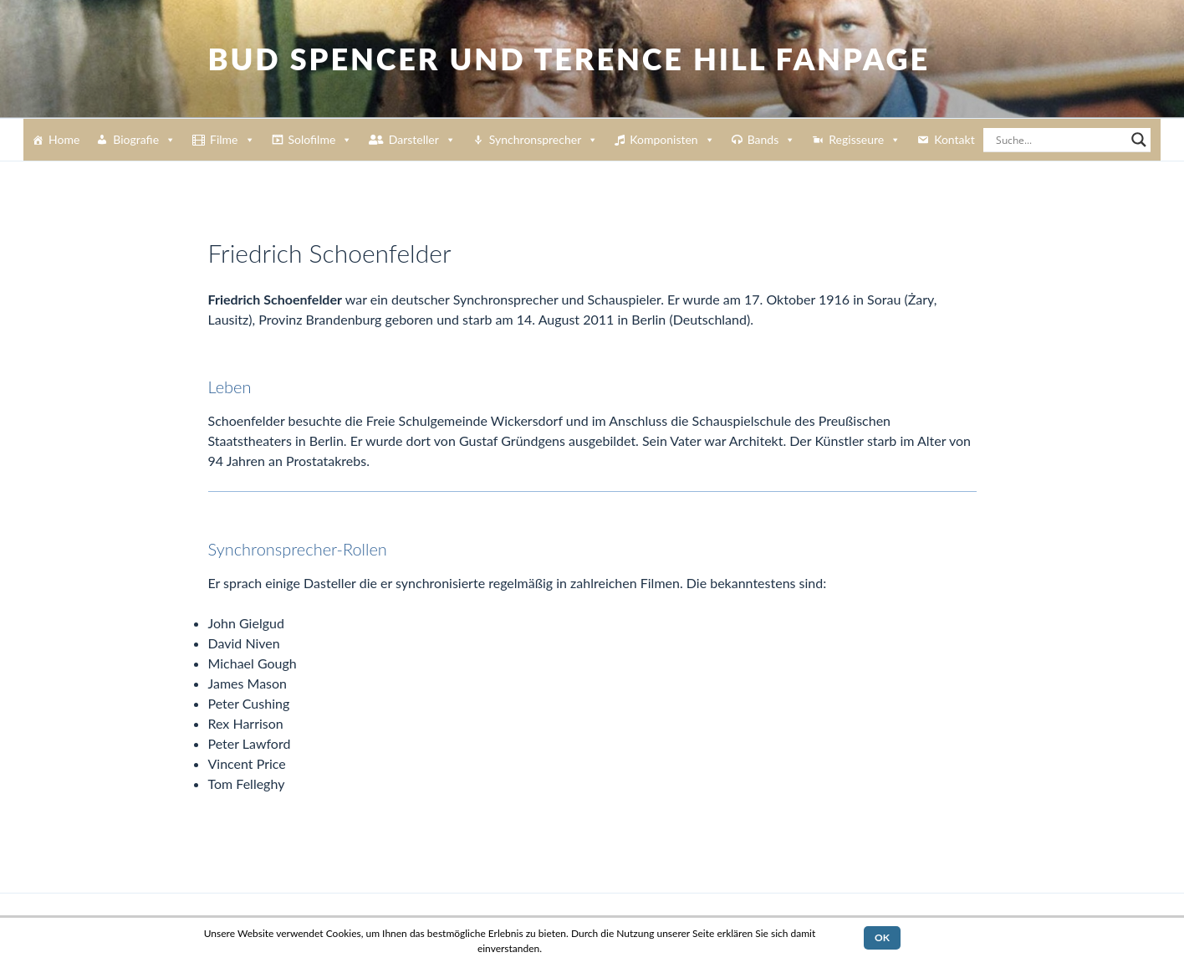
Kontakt (954, 139)
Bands (772, 140)
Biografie (144, 140)
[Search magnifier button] (1139, 139)
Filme (232, 140)
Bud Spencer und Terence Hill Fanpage (569, 58)
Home (63, 139)
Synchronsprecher (543, 140)
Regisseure (865, 140)
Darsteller (422, 140)
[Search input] (1059, 139)
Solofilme (320, 140)
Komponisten (672, 140)
